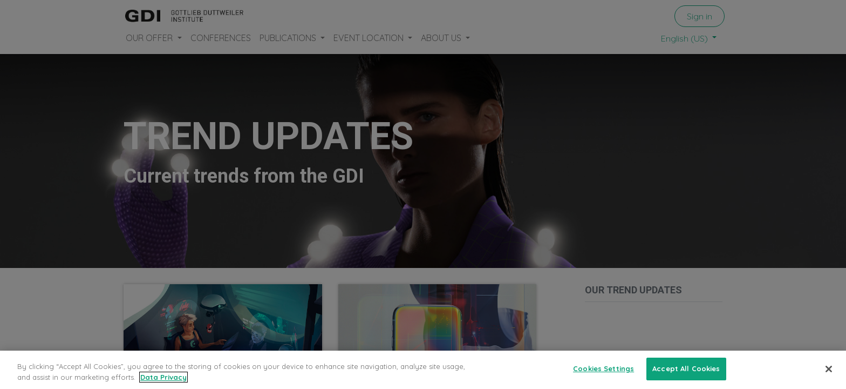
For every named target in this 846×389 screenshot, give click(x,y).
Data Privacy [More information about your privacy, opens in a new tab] (163, 383)
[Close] (829, 375)
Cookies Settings (603, 375)
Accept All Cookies (686, 375)
